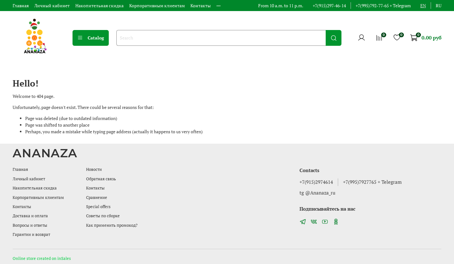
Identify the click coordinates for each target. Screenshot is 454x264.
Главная (21, 6)
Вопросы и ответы (30, 225)
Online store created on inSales (42, 258)
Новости (94, 169)
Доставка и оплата (30, 216)
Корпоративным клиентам (157, 6)
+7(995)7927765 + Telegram (372, 182)
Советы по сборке (103, 216)
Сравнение (96, 197)
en (423, 6)
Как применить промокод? (111, 225)
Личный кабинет (52, 6)
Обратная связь (101, 179)
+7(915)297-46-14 (329, 6)
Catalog (90, 38)
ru (438, 6)
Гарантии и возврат (31, 234)
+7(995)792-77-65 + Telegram (383, 6)
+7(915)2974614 (316, 182)
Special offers (98, 206)
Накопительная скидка (99, 6)
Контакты (200, 6)
